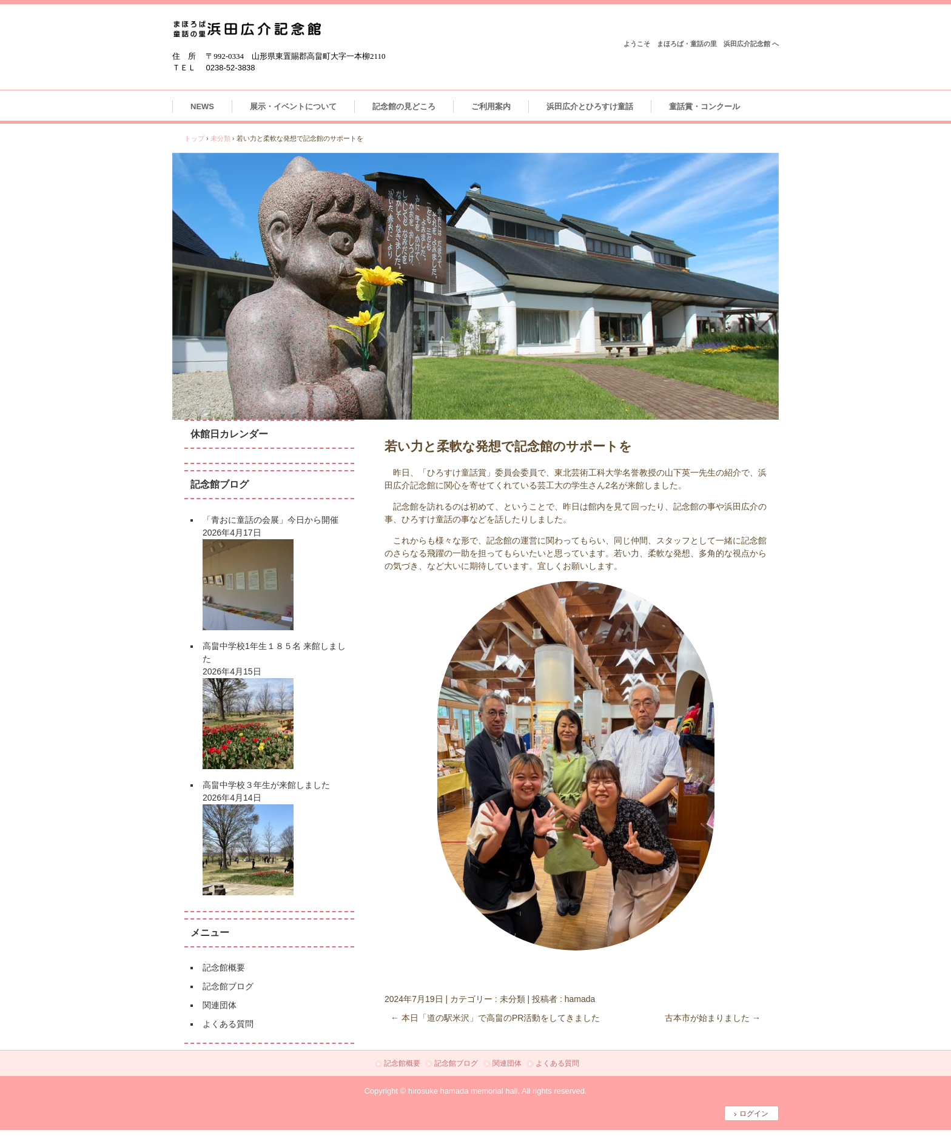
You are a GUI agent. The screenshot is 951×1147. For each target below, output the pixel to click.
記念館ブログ (228, 986)
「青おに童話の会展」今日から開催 (270, 520)
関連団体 (220, 1005)
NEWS (202, 106)
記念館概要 (224, 967)
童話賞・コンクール (704, 106)
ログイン (753, 1113)
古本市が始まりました (713, 1018)
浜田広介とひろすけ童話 (589, 106)
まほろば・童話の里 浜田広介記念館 (247, 29)
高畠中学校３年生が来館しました (266, 785)
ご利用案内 (491, 106)
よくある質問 (228, 1024)
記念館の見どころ (403, 106)
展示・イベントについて (293, 106)
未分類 (512, 999)
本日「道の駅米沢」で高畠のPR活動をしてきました (495, 1018)
